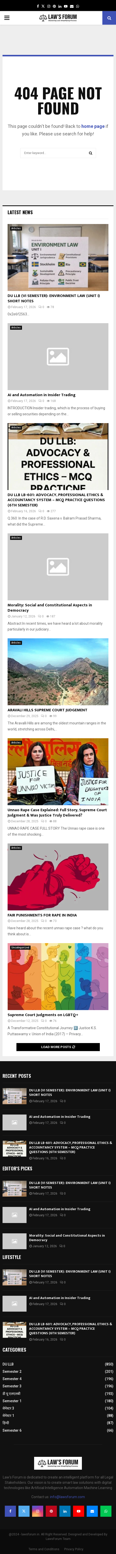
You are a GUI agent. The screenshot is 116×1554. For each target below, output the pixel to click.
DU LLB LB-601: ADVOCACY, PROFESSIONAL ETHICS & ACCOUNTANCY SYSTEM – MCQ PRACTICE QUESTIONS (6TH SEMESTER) (56, 500)
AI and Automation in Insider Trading (42, 395)
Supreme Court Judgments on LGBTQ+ (43, 1015)
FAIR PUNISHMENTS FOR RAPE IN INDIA (42, 915)
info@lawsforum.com (67, 1497)
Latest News (20, 212)
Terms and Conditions (44, 1549)
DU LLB (8, 1364)
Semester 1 (12, 1401)
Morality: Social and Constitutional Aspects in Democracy (50, 608)
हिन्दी (6, 1423)
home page (93, 126)
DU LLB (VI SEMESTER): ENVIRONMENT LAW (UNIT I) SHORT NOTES (54, 298)
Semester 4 (12, 1379)
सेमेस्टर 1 (8, 1416)
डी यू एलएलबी (11, 1394)
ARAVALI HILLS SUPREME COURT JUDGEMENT (47, 710)
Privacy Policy (73, 1549)
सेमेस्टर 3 (8, 1408)
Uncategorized (20, 947)
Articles (16, 228)
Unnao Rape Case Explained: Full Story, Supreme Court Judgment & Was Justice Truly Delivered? (57, 813)
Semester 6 (12, 1430)
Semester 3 (12, 1386)
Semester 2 (12, 1372)
